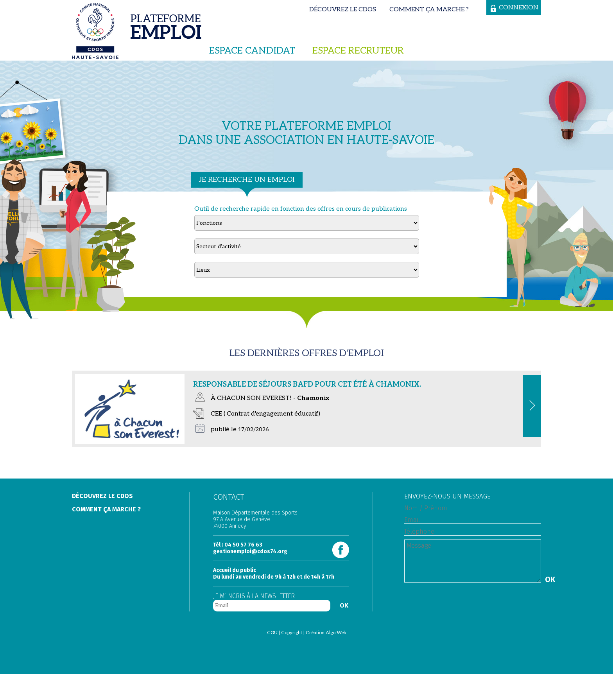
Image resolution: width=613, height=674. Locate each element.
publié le (240, 429)
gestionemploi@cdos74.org (250, 551)
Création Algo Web (326, 633)
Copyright (291, 633)
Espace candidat (252, 50)
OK (344, 605)
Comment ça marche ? (429, 9)
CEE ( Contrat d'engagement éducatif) (265, 414)
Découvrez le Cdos (342, 9)
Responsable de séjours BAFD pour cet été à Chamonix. (307, 384)
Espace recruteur (358, 50)
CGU (272, 633)
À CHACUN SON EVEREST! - (270, 398)
